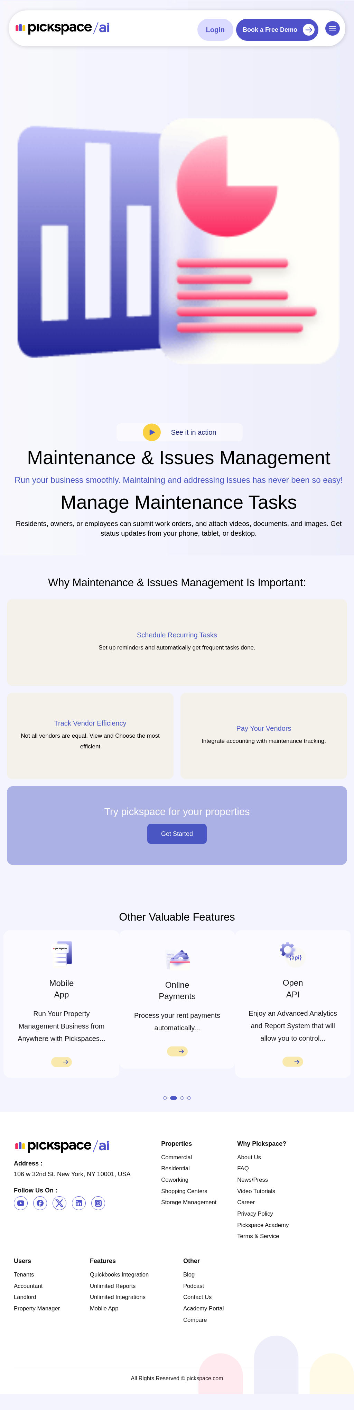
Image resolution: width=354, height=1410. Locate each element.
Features (103, 1274)
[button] (165, 1107)
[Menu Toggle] (332, 28)
